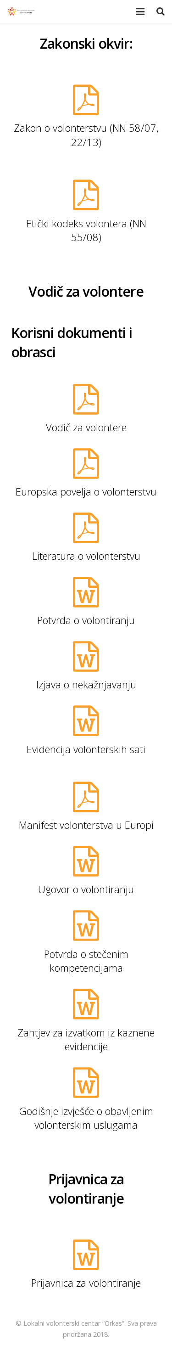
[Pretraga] (160, 11)
